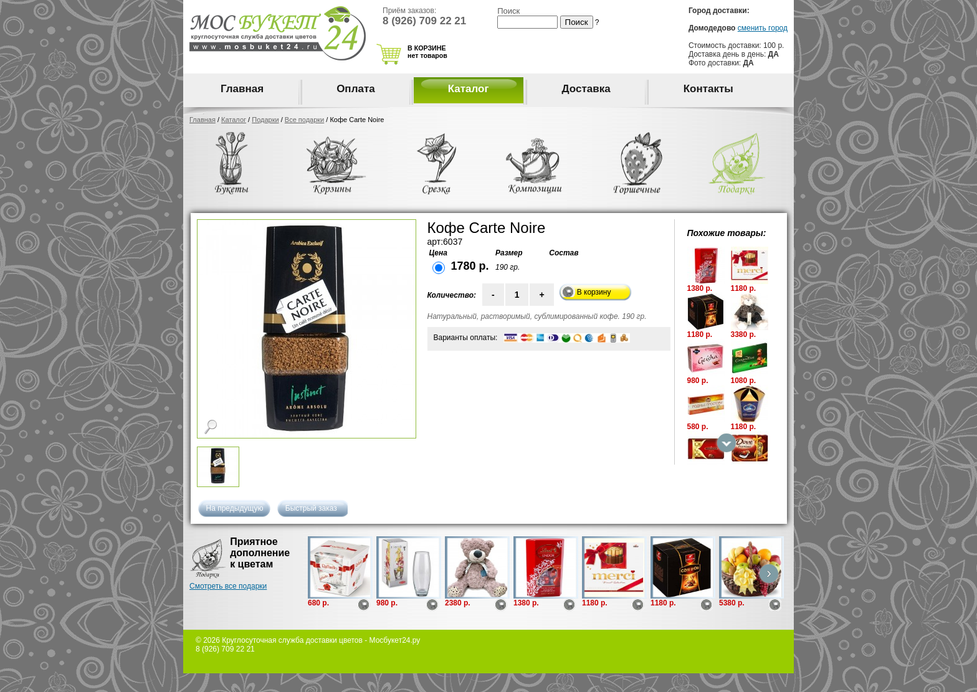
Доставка (586, 89)
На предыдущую (235, 508)
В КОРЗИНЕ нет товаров (427, 51)
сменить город (763, 28)
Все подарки (304, 119)
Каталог (468, 89)
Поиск (508, 11)
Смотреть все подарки (228, 586)
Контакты (708, 89)
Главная (242, 89)
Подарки (265, 119)
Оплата (355, 89)
